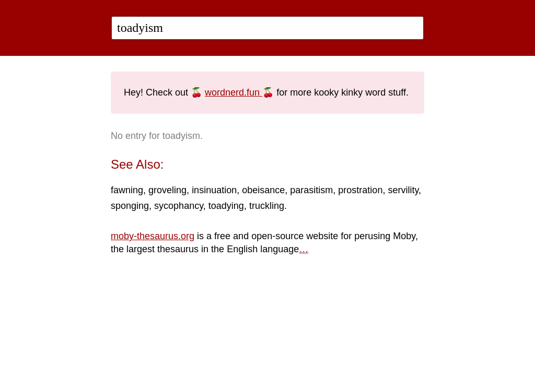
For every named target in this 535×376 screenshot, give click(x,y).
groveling (167, 190)
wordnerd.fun (233, 92)
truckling (266, 206)
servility (403, 190)
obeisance (263, 190)
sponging (130, 206)
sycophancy (178, 206)
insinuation (214, 190)
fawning (127, 190)
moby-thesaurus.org (152, 236)
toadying (226, 206)
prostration (360, 190)
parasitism (311, 190)
